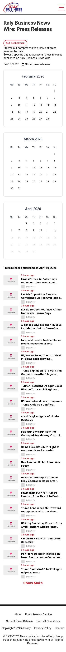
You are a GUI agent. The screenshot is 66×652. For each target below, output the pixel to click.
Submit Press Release (19, 621)
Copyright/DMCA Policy (16, 628)
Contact (59, 628)
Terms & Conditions (48, 621)
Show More (33, 583)
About (18, 614)
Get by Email (15, 43)
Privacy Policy (42, 628)
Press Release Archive (38, 614)
